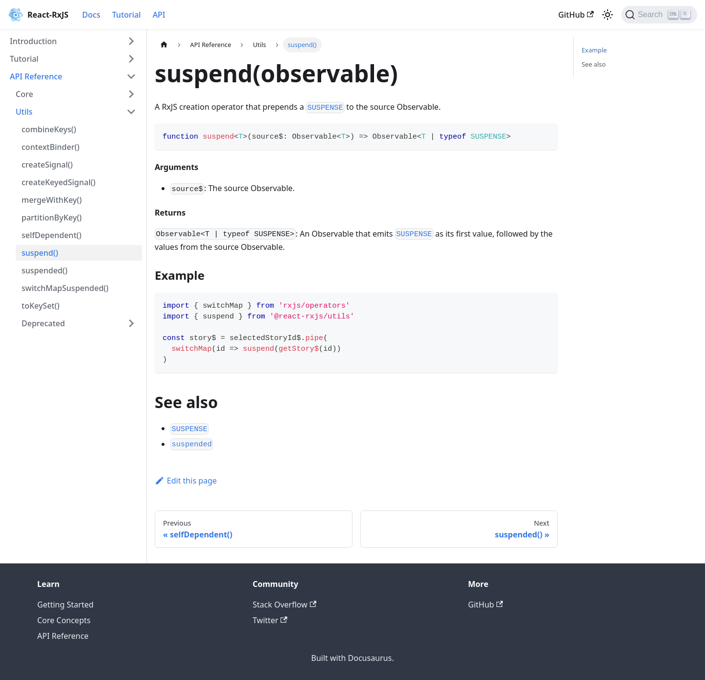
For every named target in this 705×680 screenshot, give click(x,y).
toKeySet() (40, 305)
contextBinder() (50, 147)
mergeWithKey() (52, 199)
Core (24, 94)
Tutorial (126, 14)
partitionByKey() (52, 217)
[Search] (659, 15)
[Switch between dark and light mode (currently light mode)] (607, 15)
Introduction (33, 41)
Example (594, 50)
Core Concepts (64, 620)
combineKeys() (49, 129)
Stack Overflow (284, 604)
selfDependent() (51, 235)
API (159, 14)
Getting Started (65, 604)
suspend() (40, 252)
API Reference (36, 76)
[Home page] (164, 44)
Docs (91, 14)
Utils (24, 111)
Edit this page (186, 480)
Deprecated (43, 323)
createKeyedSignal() (58, 182)
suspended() (45, 270)
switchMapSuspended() (65, 288)
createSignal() (47, 164)
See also (594, 64)
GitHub (575, 14)
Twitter (270, 620)
